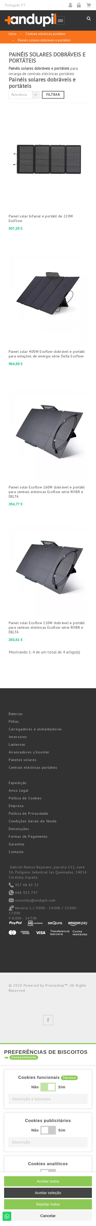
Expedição (18, 782)
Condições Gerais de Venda (33, 821)
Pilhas (14, 721)
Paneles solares (23, 759)
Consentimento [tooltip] (23, 1057)
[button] (48, 1099)
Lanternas (17, 744)
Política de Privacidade (28, 813)
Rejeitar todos (48, 1204)
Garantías (17, 844)
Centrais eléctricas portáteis (33, 767)
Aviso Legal (19, 790)
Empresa (16, 805)
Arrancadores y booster (29, 752)
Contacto (16, 851)
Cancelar (48, 1215)
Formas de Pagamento (28, 836)
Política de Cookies (25, 798)
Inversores (18, 736)
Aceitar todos (48, 1181)
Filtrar (53, 94)
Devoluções (19, 828)
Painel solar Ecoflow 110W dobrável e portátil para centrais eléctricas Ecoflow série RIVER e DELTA (47, 627)
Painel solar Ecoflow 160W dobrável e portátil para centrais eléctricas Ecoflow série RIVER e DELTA (47, 492)
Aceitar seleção (48, 1192)
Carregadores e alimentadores (35, 729)
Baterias (16, 713)
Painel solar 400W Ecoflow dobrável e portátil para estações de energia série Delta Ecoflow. (47, 353)
